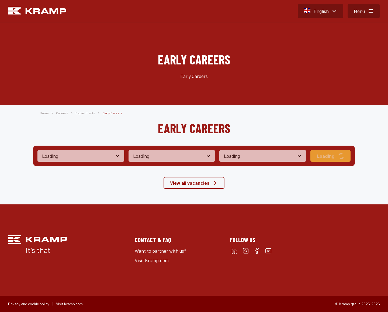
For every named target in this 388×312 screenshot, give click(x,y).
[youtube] (268, 250)
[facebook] (257, 250)
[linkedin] (234, 250)
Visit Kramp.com (152, 260)
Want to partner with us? (160, 251)
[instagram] (245, 250)
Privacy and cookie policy (28, 303)
